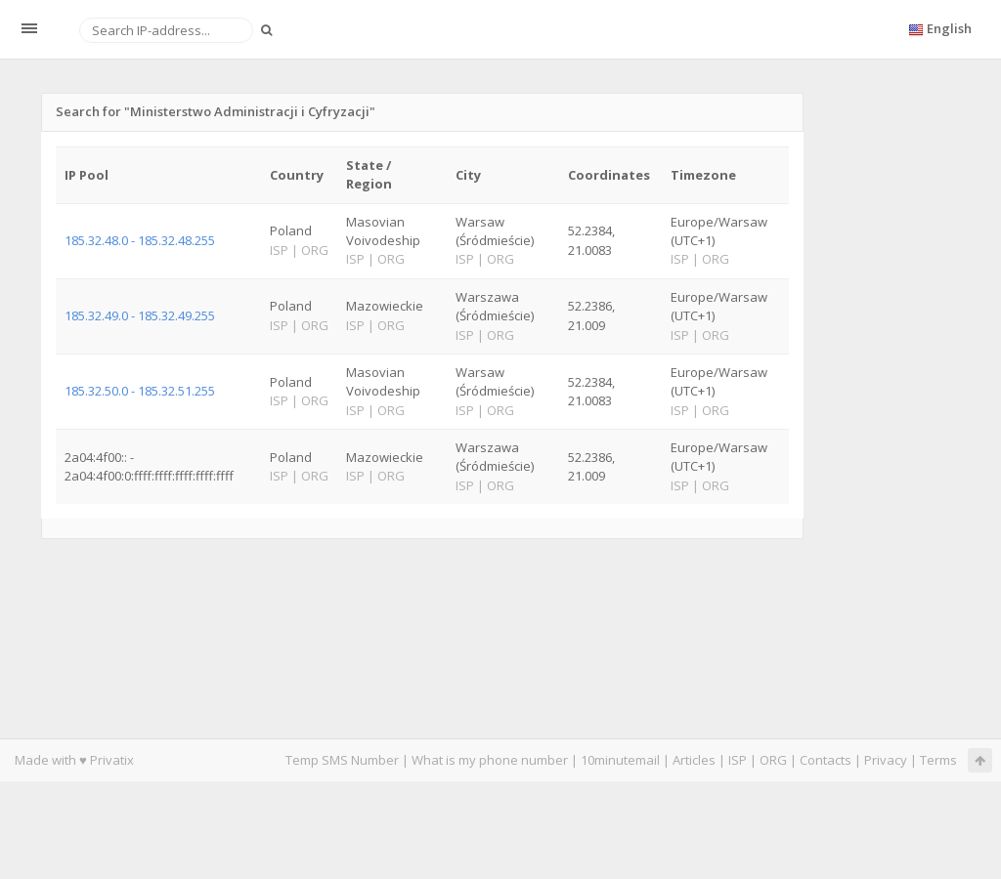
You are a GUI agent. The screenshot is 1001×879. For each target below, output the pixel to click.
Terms (938, 760)
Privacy (885, 760)
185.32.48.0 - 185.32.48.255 (140, 240)
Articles (694, 760)
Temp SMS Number (342, 760)
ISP (737, 760)
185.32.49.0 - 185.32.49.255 (140, 315)
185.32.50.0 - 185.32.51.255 (140, 390)
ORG (773, 760)
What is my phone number (490, 760)
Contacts (825, 760)
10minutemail (620, 760)
